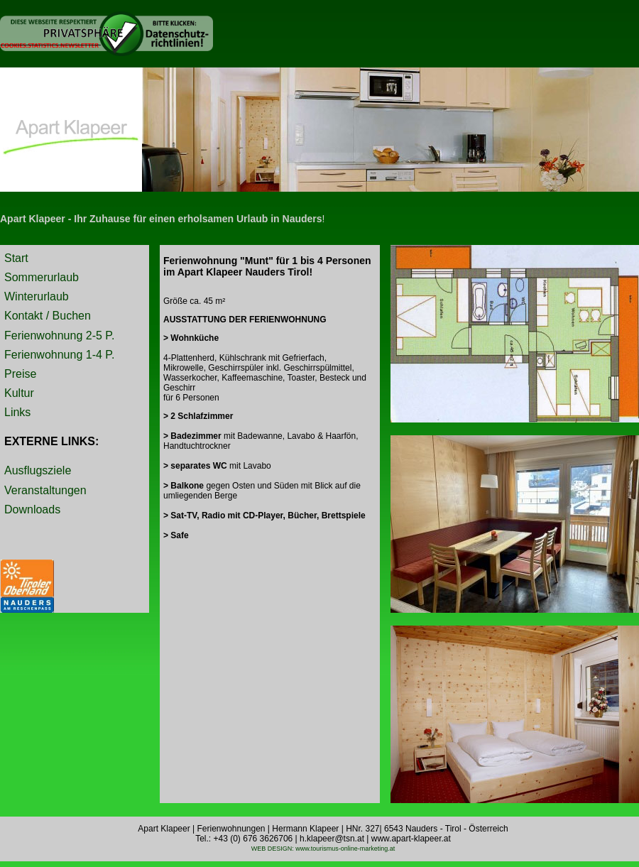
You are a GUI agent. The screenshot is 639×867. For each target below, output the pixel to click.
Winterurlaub (36, 296)
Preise (20, 374)
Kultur (19, 393)
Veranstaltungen (45, 490)
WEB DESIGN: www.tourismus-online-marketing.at (323, 848)
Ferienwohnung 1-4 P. (59, 355)
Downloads (32, 509)
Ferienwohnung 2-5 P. (59, 335)
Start (16, 258)
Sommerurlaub (41, 277)
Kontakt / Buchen (47, 316)
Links (17, 412)
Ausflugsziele (37, 470)
